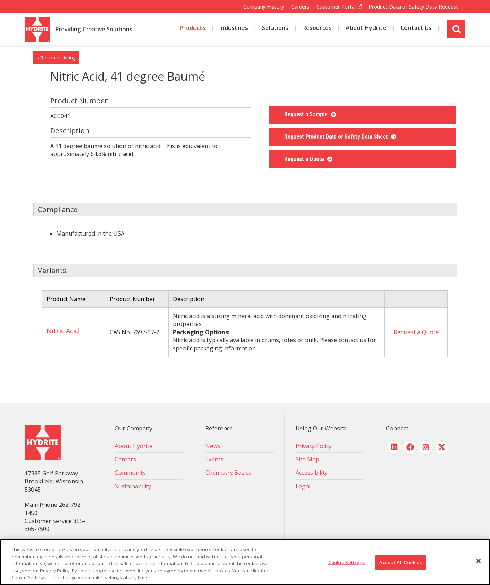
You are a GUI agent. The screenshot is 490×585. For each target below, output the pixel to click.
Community (130, 473)
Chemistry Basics (228, 473)
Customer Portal (336, 6)
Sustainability (133, 486)
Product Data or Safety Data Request (413, 6)
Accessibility (312, 473)
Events (214, 459)
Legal (303, 486)
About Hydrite (134, 446)
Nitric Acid (63, 330)
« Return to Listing (56, 57)
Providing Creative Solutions (93, 29)
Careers (300, 6)
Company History (263, 6)
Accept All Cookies (400, 562)
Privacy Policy (314, 446)
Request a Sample (306, 114)
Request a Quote (304, 159)
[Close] (478, 561)
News (212, 446)
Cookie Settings (346, 562)
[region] (245, 562)
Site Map (307, 459)
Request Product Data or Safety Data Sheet (336, 136)
